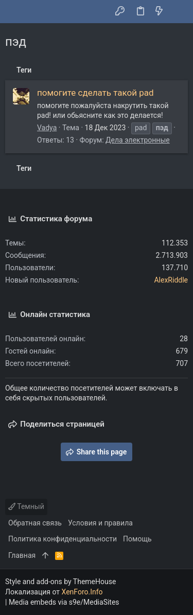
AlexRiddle (171, 280)
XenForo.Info (82, 592)
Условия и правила (100, 523)
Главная (22, 555)
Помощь (137, 539)
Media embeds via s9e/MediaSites (64, 602)
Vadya (47, 128)
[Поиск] (178, 12)
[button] (15, 12)
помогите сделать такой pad (95, 92)
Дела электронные (138, 140)
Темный (26, 506)
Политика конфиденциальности (62, 539)
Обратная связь (35, 523)
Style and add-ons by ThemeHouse (60, 581)
